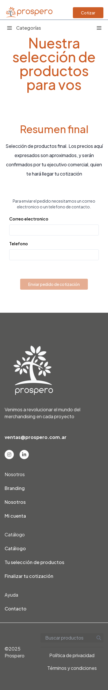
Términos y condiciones (72, 668)
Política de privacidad (71, 655)
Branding (15, 488)
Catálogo (15, 548)
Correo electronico (28, 218)
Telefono (18, 243)
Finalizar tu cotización (29, 576)
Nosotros (15, 502)
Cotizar (88, 12)
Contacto (15, 609)
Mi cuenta (15, 516)
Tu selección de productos (34, 562)
